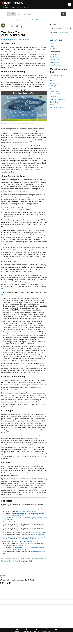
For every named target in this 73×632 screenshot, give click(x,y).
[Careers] (56, 630)
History (29, 522)
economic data (24, 20)
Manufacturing (55, 83)
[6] (12, 216)
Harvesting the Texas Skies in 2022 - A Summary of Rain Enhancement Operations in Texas (25, 538)
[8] (10, 243)
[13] (8, 432)
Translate (63, 33)
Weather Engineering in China (26, 511)
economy (15, 20)
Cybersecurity (54, 78)
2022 (37, 20)
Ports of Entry (54, 91)
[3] (43, 154)
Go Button (63, 14)
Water (52, 105)
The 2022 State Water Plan (26, 559)
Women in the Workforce (58, 107)
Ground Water (55, 60)
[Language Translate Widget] (61, 28)
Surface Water (54, 62)
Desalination (54, 54)
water (32, 20)
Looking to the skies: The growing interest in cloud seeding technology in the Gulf (23, 514)
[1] (30, 58)
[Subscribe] (36, 630)
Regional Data (54, 97)
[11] (38, 372)
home (9, 20)
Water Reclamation (56, 65)
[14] (8, 458)
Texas (52, 44)
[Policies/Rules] (46, 630)
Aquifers (53, 46)
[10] (2, 294)
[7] (5, 226)
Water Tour (56, 39)
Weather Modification (37, 532)
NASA (52, 89)
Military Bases (54, 86)
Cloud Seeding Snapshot (9, 40)
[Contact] (17, 630)
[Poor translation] (8, 583)
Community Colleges (57, 75)
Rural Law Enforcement (57, 99)
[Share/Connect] (27, 630)
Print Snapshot (25, 40)
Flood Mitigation (55, 57)
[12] (23, 389)
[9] (2, 288)
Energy (52, 80)
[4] (14, 171)
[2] (31, 141)
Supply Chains (54, 102)
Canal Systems (55, 49)
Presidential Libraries (57, 94)
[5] (28, 190)
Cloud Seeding (55, 52)
